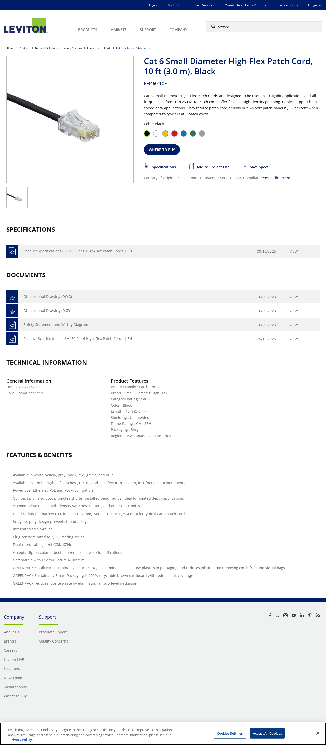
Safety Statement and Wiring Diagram (56, 324)
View (294, 251)
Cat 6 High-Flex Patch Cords (133, 48)
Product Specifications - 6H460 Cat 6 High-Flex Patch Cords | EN (78, 251)
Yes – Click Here (276, 177)
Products (24, 48)
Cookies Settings (230, 733)
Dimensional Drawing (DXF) (47, 310)
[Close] (317, 733)
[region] (163, 733)
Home (10, 48)
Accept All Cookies (267, 733)
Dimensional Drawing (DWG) (48, 296)
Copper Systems (72, 48)
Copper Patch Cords (99, 48)
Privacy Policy (20, 739)
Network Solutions (46, 48)
